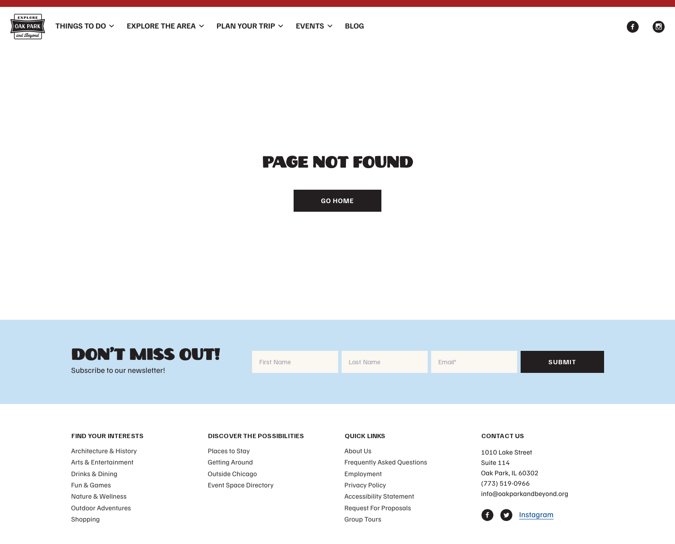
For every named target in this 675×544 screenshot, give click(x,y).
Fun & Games (91, 485)
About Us (358, 451)
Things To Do (80, 26)
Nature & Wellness (99, 496)
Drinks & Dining (94, 473)
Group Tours (363, 519)
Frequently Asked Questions (386, 462)
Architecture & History (104, 451)
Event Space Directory (241, 485)
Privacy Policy (365, 485)
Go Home (337, 200)
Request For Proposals (378, 508)
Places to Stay (229, 451)
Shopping (85, 519)
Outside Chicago (232, 473)
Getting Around (230, 462)
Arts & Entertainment (102, 462)
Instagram (536, 514)
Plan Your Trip (246, 26)
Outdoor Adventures (101, 508)
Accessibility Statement (379, 496)
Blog (354, 26)
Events (310, 26)
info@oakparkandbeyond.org (525, 493)
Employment (363, 473)
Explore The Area (161, 26)
